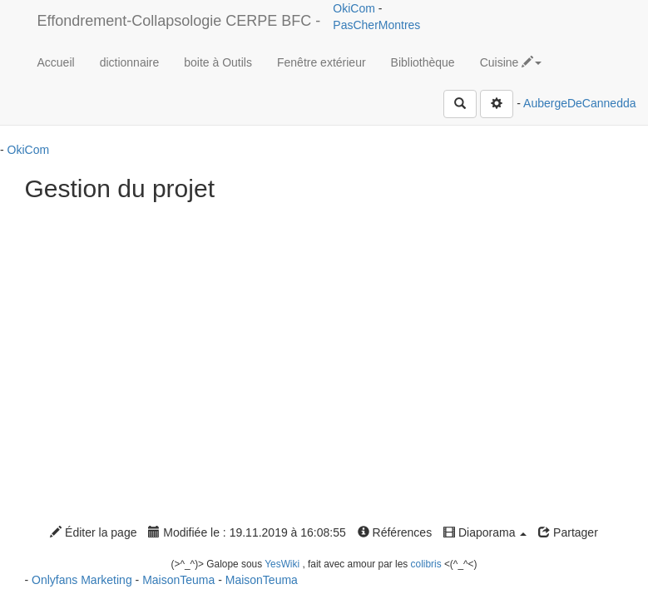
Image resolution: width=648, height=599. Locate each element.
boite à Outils (218, 62)
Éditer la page (93, 532)
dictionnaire (130, 62)
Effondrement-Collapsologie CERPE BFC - (179, 20)
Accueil (56, 62)
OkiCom (355, 8)
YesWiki (282, 564)
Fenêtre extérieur (321, 62)
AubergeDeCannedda (579, 103)
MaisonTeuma (180, 580)
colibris (426, 564)
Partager (568, 532)
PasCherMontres (376, 25)
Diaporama (485, 532)
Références (395, 532)
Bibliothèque (423, 62)
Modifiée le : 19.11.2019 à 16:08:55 (246, 532)
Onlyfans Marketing (84, 580)
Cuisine (511, 62)
